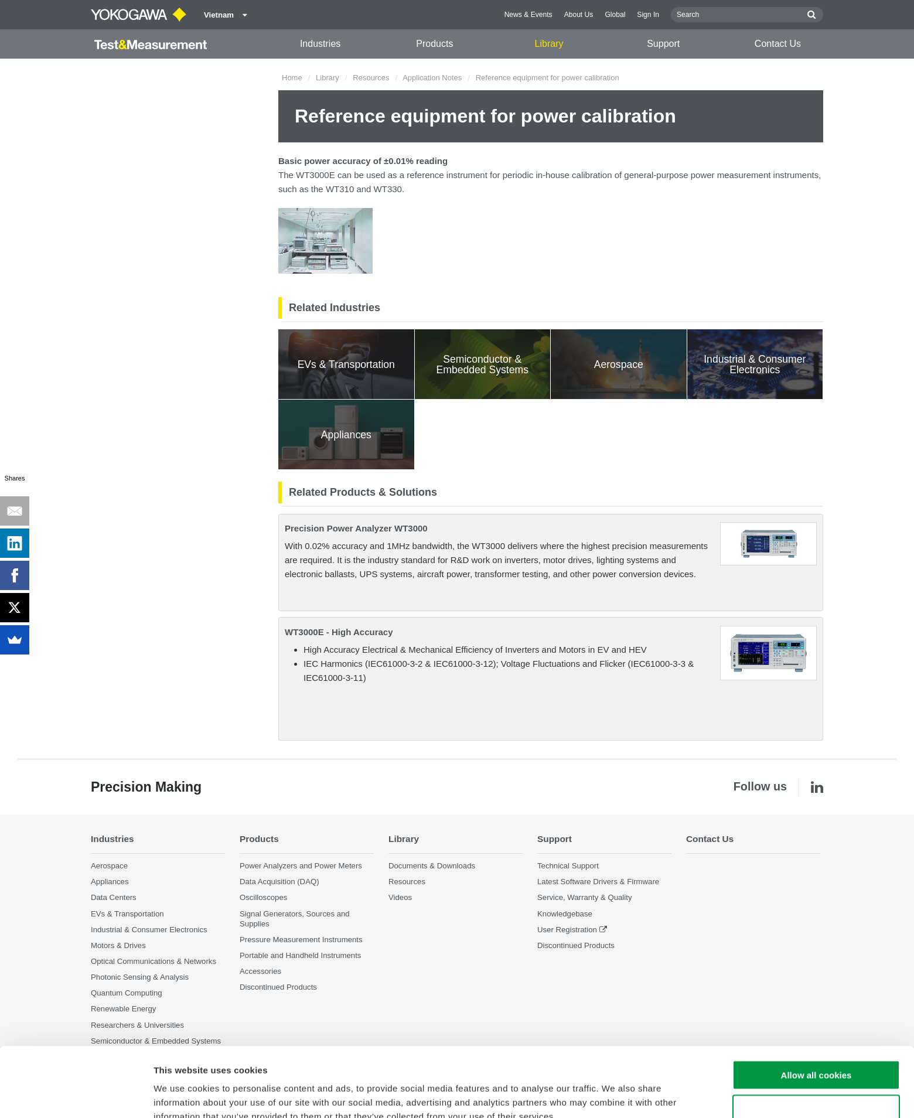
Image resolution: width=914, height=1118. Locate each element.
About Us (579, 15)
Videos (400, 897)
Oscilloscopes (263, 897)
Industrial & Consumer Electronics (149, 929)
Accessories (260, 971)
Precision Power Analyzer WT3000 (356, 528)
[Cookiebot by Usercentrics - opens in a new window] (76, 1095)
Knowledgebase (564, 913)
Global (615, 15)
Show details (615, 1095)
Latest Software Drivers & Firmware (598, 881)
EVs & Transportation (127, 913)
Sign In (648, 15)
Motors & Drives (118, 945)
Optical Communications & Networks (153, 961)
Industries (320, 44)
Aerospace (109, 865)
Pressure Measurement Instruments (301, 939)
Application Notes (432, 77)
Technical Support (568, 865)
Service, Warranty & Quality (584, 897)
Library (549, 44)
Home (292, 77)
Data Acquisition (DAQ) (279, 881)
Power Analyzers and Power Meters (301, 865)
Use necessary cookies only (816, 1050)
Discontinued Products (576, 945)
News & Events (528, 15)
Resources (371, 77)
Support (663, 44)
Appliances (110, 881)
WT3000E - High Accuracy (339, 632)
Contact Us (778, 44)
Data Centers (114, 897)
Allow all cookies (816, 1015)
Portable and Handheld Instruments (300, 955)
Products (434, 44)
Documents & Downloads (431, 865)
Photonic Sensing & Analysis (140, 977)
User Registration (567, 929)
